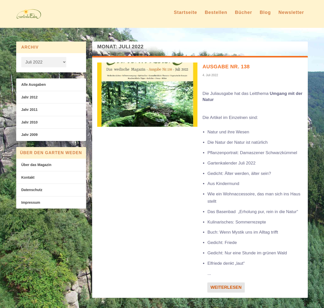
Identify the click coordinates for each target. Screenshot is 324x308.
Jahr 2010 (29, 122)
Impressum (30, 202)
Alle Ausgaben (33, 85)
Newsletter (291, 16)
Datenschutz (31, 190)
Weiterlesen (225, 287)
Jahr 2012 (29, 97)
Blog (265, 16)
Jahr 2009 (29, 135)
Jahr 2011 (29, 110)
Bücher (243, 16)
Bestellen (216, 16)
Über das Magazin (36, 165)
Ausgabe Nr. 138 (226, 66)
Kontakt (27, 177)
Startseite (185, 16)
